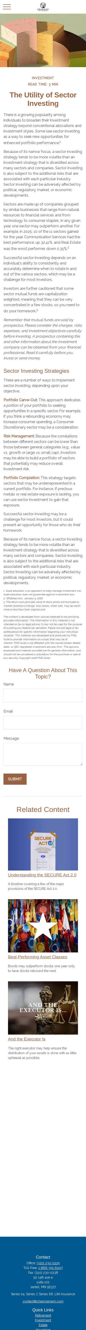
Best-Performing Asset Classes (37, 956)
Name (8, 684)
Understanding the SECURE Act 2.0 (42, 875)
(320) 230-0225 (48, 1263)
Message (11, 738)
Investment (43, 1320)
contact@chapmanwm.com (43, 1301)
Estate (43, 1325)
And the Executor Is (26, 1039)
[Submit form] (15, 779)
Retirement (43, 1315)
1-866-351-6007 (50, 1268)
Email (8, 711)
